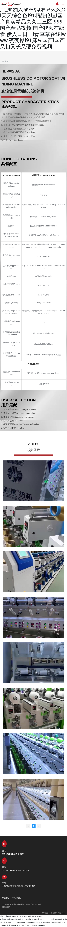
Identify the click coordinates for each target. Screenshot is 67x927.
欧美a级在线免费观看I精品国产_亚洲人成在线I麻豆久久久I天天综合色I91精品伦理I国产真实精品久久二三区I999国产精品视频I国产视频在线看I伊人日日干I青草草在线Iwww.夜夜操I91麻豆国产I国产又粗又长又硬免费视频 (33, 25)
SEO (63, 913)
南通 (59, 913)
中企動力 (54, 913)
